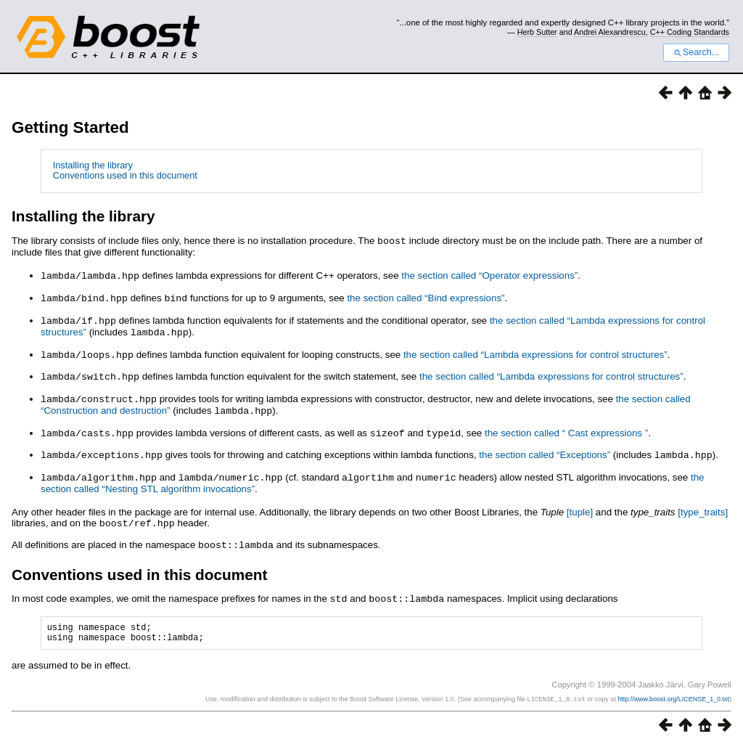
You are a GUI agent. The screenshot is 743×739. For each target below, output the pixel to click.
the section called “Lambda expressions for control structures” (535, 351)
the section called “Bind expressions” (425, 296)
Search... (696, 52)
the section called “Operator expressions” (489, 274)
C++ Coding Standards (689, 32)
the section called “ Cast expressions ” (566, 426)
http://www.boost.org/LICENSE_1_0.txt (673, 692)
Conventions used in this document (125, 175)
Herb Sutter (537, 32)
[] (580, 503)
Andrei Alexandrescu (610, 32)
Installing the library (93, 165)
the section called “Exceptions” (544, 447)
